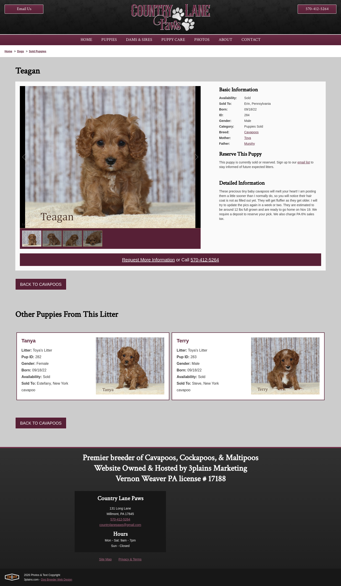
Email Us (24, 8)
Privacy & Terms (130, 559)
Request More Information (148, 259)
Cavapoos (251, 132)
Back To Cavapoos (41, 284)
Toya (247, 138)
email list (303, 162)
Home (8, 51)
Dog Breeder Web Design (56, 579)
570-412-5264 (317, 8)
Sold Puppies (37, 51)
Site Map (105, 559)
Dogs (20, 51)
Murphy (249, 143)
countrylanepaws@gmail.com (120, 525)
